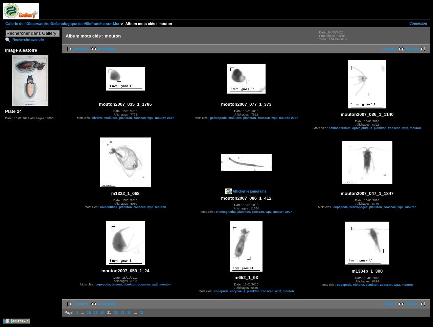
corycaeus (237, 291)
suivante (389, 49)
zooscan (140, 118)
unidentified (108, 207)
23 (122, 313)
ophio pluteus (362, 128)
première (81, 49)
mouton (415, 128)
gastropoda (218, 118)
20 (102, 313)
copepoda (341, 207)
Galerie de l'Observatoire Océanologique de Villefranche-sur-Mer (62, 24)
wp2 (150, 118)
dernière (412, 49)
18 (89, 313)
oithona (358, 284)
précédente (107, 49)
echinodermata (339, 128)
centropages (358, 207)
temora (117, 284)
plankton (125, 118)
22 (116, 313)
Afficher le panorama (249, 191)
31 (142, 313)
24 (129, 313)
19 (95, 313)
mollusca (110, 118)
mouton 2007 (164, 118)
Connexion (418, 23)
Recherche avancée (28, 40)
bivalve (97, 118)
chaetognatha (226, 211)
